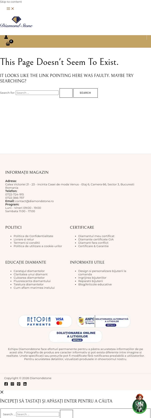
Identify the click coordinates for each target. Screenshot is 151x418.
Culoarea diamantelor (29, 277)
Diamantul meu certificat (96, 236)
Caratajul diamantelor (29, 271)
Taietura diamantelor (29, 284)
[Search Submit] (66, 93)
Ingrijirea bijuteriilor (92, 277)
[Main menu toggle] (10, 8)
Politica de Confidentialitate (33, 236)
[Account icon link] (6, 37)
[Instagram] (12, 384)
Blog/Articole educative (95, 284)
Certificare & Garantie (93, 246)
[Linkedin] (25, 384)
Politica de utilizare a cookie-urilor (38, 246)
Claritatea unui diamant (31, 274)
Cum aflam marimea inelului (34, 287)
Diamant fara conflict (93, 242)
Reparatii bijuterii (90, 281)
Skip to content (11, 1)
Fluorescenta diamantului (32, 281)
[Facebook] (6, 384)
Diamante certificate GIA (95, 239)
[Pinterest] (19, 384)
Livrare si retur (24, 239)
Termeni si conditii (27, 242)
